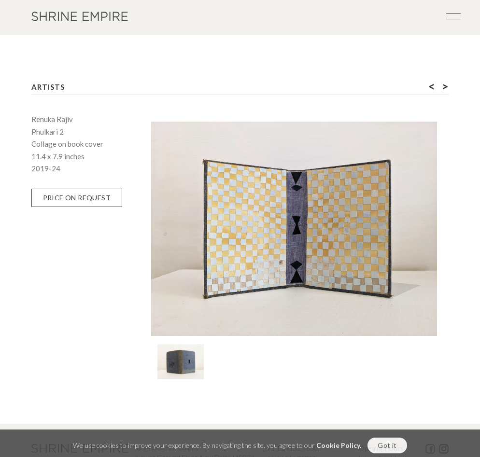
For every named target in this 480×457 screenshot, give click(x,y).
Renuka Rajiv (52, 119)
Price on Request (77, 198)
